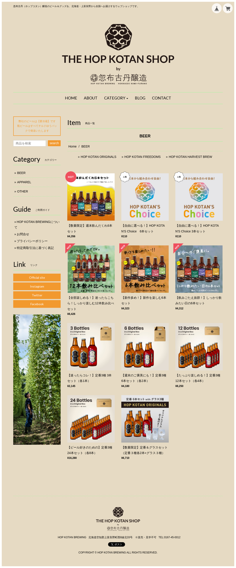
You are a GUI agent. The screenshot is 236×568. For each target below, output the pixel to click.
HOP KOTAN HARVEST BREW (190, 157)
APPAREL (24, 182)
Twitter (37, 295)
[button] (116, 98)
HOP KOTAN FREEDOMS (142, 157)
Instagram (37, 286)
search (54, 143)
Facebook (37, 304)
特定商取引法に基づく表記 (35, 248)
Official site (37, 277)
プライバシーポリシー (32, 241)
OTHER (22, 191)
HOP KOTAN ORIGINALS (98, 157)
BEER (21, 173)
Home (72, 146)
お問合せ (23, 234)
